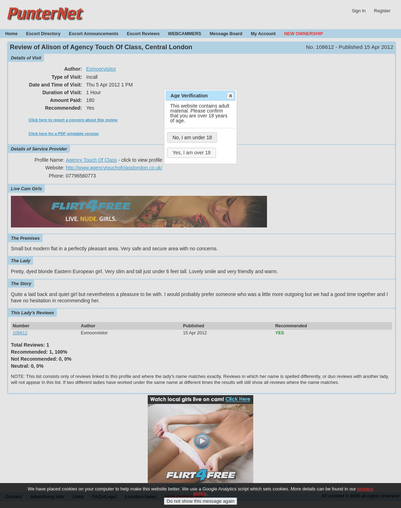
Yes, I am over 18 (191, 152)
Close (230, 95)
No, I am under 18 (192, 137)
